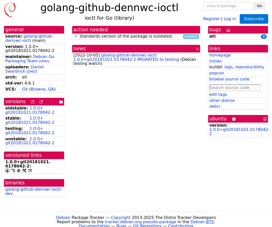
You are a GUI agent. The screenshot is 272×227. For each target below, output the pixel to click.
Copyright (120, 217)
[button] (76, 36)
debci (214, 106)
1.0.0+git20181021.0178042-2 (30, 110)
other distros (222, 100)
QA (51, 89)
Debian (63, 217)
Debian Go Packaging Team (29, 58)
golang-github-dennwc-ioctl (29, 38)
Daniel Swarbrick (24, 69)
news (79, 48)
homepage (220, 55)
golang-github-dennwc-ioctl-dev (33, 191)
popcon (216, 73)
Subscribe (254, 18)
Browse (38, 89)
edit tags (218, 94)
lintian (215, 61)
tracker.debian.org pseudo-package (140, 221)
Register (211, 18)
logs (228, 67)
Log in (230, 18)
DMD (44, 61)
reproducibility (249, 67)
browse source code (229, 79)
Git (25, 89)
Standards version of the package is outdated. (136, 36)
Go (259, 6)
